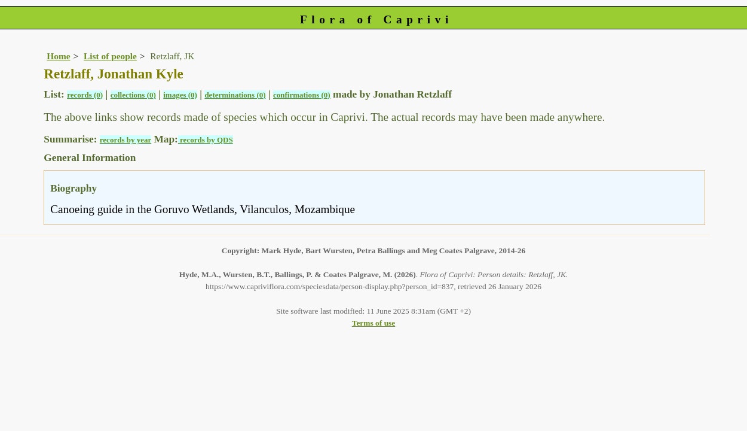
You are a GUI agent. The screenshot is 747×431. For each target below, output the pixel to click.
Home (58, 56)
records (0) (85, 94)
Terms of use (374, 322)
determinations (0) (234, 94)
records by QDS (205, 139)
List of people (110, 56)
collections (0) (133, 94)
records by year (125, 139)
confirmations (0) (301, 94)
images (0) (180, 94)
